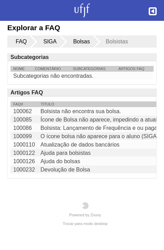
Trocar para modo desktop (85, 224)
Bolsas (81, 41)
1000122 (24, 153)
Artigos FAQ (131, 69)
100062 (22, 111)
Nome (19, 69)
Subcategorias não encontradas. (53, 76)
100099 (22, 136)
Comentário (48, 69)
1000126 (24, 161)
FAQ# (18, 104)
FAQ (21, 41)
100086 (22, 128)
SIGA (49, 41)
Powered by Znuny (85, 209)
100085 (22, 120)
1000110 (24, 145)
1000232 (24, 170)
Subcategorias (89, 69)
